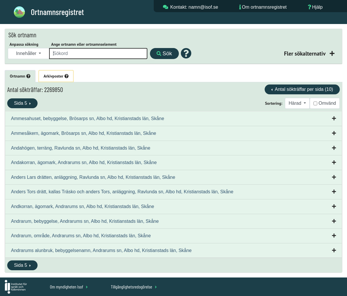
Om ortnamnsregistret (264, 7)
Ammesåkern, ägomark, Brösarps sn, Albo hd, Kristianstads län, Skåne (83, 133)
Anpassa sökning (24, 44)
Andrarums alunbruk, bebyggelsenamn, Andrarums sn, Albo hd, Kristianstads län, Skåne (101, 250)
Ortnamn (20, 76)
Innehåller (27, 53)
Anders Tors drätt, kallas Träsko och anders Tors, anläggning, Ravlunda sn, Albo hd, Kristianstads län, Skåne (122, 191)
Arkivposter (56, 76)
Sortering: (273, 103)
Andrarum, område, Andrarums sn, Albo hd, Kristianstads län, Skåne (81, 235)
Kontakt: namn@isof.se (194, 7)
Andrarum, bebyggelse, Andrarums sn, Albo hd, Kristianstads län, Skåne (85, 221)
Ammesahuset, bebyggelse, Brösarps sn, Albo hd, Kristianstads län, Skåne (87, 118)
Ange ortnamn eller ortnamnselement (83, 44)
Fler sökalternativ (305, 53)
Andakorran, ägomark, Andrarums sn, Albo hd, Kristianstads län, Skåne (84, 162)
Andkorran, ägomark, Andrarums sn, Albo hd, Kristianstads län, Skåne (82, 206)
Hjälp (317, 7)
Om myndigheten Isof (69, 286)
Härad (296, 103)
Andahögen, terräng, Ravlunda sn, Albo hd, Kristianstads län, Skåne (80, 148)
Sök (164, 53)
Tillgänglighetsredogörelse (134, 286)
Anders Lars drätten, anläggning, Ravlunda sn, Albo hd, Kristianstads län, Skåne (93, 177)
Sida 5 (21, 103)
